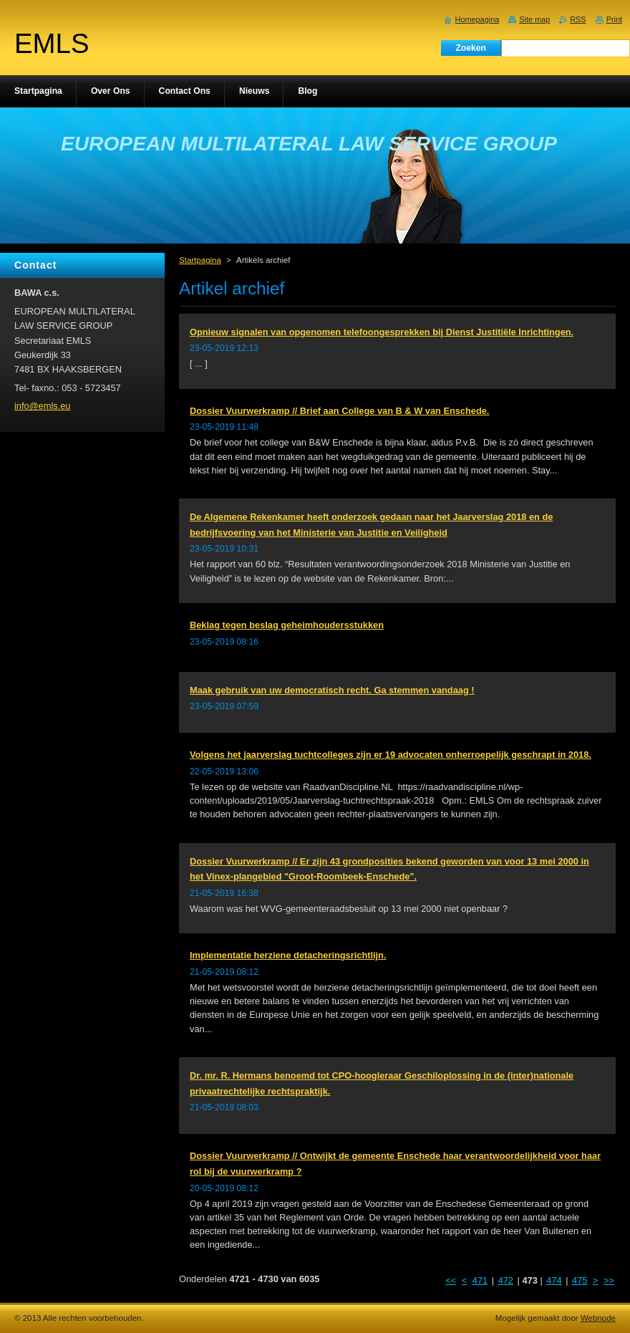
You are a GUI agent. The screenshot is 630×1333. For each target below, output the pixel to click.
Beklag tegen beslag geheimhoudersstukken (287, 625)
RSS (578, 19)
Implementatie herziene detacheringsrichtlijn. (288, 955)
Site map (534, 19)
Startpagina (200, 260)
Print (614, 19)
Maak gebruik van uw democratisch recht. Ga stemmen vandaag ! (332, 690)
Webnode (598, 1318)
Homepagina (477, 19)
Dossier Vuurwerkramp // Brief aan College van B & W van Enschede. (339, 410)
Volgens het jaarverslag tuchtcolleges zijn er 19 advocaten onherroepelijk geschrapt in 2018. (390, 754)
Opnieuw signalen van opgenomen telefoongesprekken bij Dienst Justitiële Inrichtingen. (381, 332)
